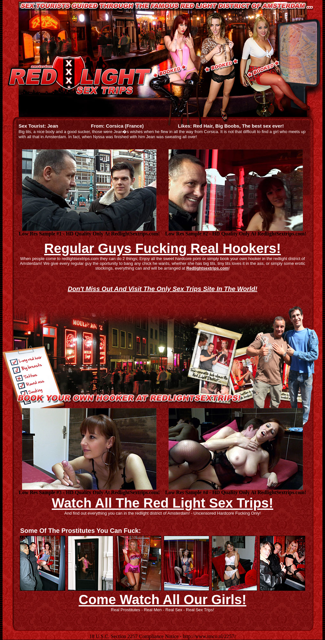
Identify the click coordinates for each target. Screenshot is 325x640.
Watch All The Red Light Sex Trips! (162, 502)
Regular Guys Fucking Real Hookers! (162, 248)
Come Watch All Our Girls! (162, 599)
